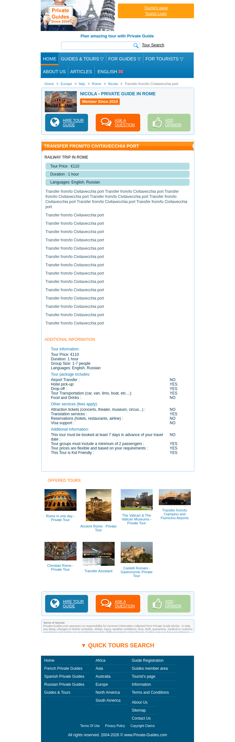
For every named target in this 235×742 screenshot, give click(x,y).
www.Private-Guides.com (145, 735)
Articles (81, 71)
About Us (54, 71)
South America (107, 700)
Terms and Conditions (150, 692)
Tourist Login (156, 14)
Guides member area (150, 668)
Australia (102, 676)
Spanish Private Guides (64, 676)
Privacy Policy (115, 726)
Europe (101, 684)
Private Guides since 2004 (79, 15)
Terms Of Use (90, 726)
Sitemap (139, 710)
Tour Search (153, 45)
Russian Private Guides (64, 684)
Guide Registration (147, 660)
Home (49, 58)
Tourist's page (156, 8)
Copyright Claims (142, 726)
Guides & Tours (57, 692)
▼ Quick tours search (117, 645)
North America (107, 692)
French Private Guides (63, 668)
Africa (100, 660)
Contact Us (141, 718)
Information (141, 684)
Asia (99, 668)
